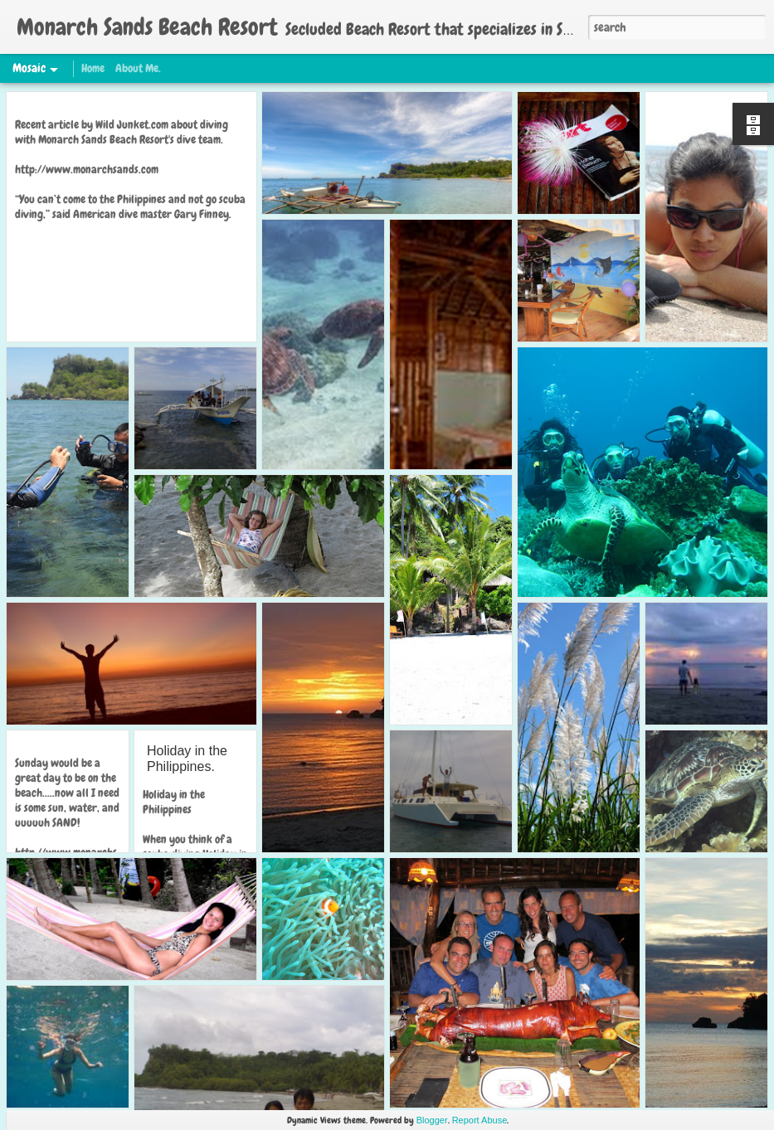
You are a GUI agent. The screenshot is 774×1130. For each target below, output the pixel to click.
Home (93, 68)
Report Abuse (480, 1120)
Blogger (432, 1120)
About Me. (138, 68)
